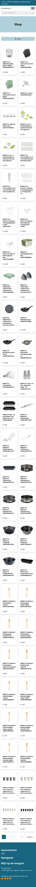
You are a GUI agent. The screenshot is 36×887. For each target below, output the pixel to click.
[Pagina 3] (13, 837)
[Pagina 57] (22, 837)
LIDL (3, 853)
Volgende (30, 837)
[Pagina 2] (8, 837)
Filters (18, 39)
